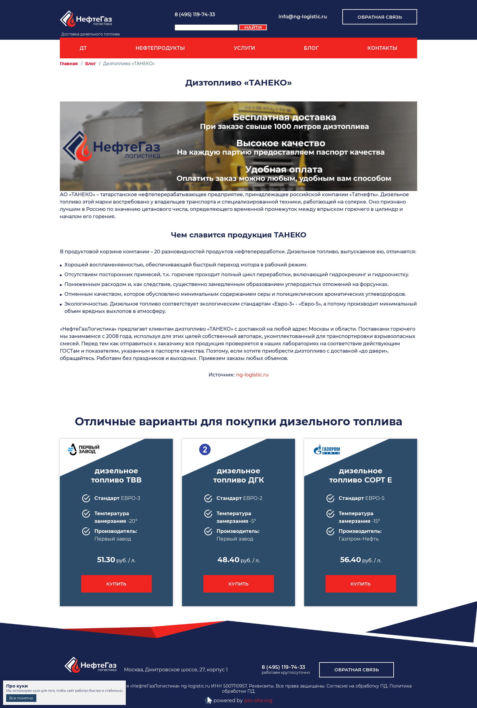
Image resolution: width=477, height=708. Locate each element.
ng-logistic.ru (252, 375)
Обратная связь (380, 17)
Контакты (382, 48)
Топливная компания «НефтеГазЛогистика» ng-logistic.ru (146, 686)
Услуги (244, 48)
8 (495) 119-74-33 (195, 14)
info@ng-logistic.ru (303, 17)
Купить (116, 584)
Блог (311, 48)
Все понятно (21, 698)
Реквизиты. (262, 686)
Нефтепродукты (160, 48)
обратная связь (356, 670)
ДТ (83, 48)
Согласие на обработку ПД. (357, 686)
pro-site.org (258, 700)
